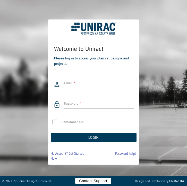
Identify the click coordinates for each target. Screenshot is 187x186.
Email (69, 83)
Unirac (22, 181)
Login (93, 137)
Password (72, 103)
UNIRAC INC (177, 181)
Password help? (125, 153)
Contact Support (93, 181)
